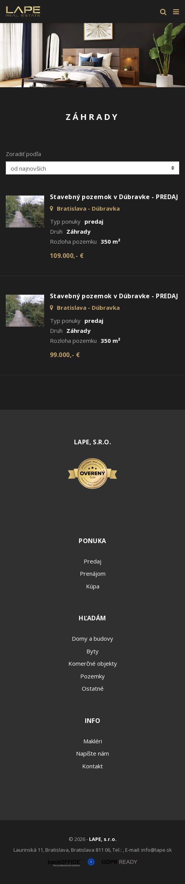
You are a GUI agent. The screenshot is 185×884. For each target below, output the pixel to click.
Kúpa (92, 586)
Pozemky (92, 676)
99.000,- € (65, 355)
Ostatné (93, 688)
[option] (92, 55)
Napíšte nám (92, 753)
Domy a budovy (92, 638)
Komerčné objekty (92, 663)
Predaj (92, 561)
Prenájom (93, 573)
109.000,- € (67, 255)
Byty (92, 651)
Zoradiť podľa (23, 154)
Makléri (92, 741)
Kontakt (92, 766)
